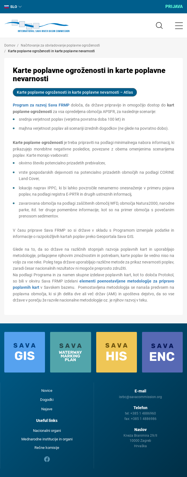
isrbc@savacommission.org (140, 397)
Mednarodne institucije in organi (47, 439)
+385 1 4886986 (144, 419)
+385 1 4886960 (143, 413)
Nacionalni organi (47, 430)
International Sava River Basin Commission (36, 26)
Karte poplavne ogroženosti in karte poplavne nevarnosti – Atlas (75, 92)
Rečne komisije (46, 447)
